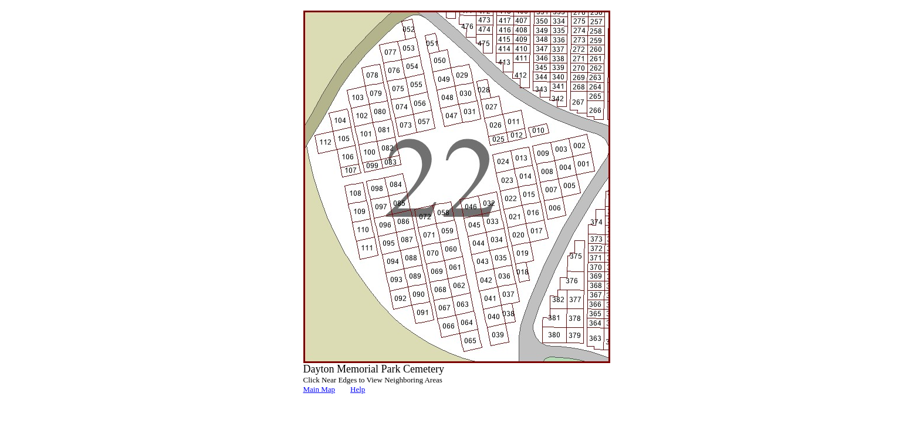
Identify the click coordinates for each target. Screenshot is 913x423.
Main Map (319, 389)
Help (357, 389)
